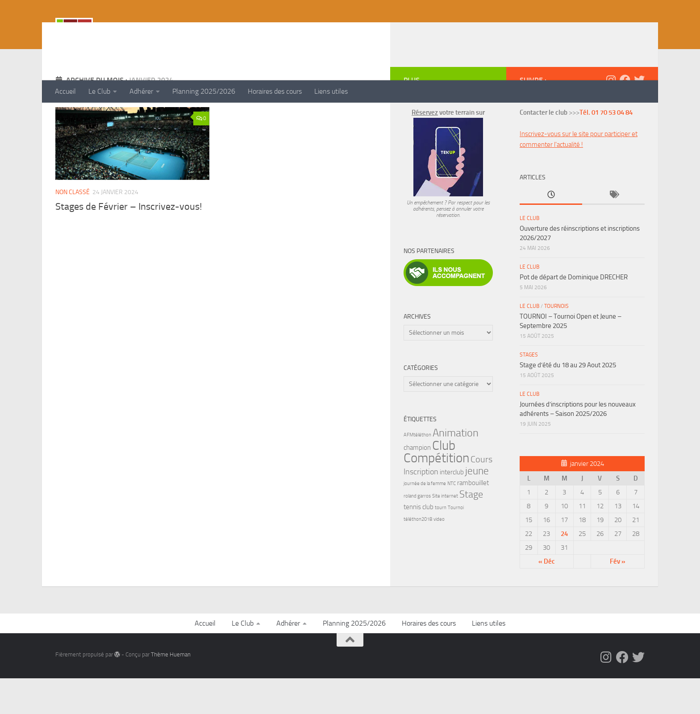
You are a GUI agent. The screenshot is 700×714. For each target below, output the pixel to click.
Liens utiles (331, 91)
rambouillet (473, 519)
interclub (452, 508)
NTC (451, 519)
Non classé (72, 228)
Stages (529, 390)
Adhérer (141, 91)
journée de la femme (425, 519)
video (439, 555)
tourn (440, 543)
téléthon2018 (418, 555)
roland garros (417, 532)
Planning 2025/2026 (203, 91)
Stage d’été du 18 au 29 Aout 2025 (568, 401)
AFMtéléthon (417, 470)
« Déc (546, 597)
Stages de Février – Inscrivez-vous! (128, 242)
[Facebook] (625, 115)
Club (443, 481)
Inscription (421, 507)
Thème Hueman (171, 690)
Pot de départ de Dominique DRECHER (574, 313)
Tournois (556, 342)
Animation (456, 468)
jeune (477, 506)
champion (417, 483)
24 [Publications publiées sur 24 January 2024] (564, 569)
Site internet (445, 532)
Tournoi (456, 543)
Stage (471, 530)
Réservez (425, 148)
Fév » (617, 597)
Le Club (99, 91)
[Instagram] (610, 115)
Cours (481, 495)
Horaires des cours (275, 91)
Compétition (436, 494)
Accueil (65, 91)
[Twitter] (639, 115)
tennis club (418, 543)
